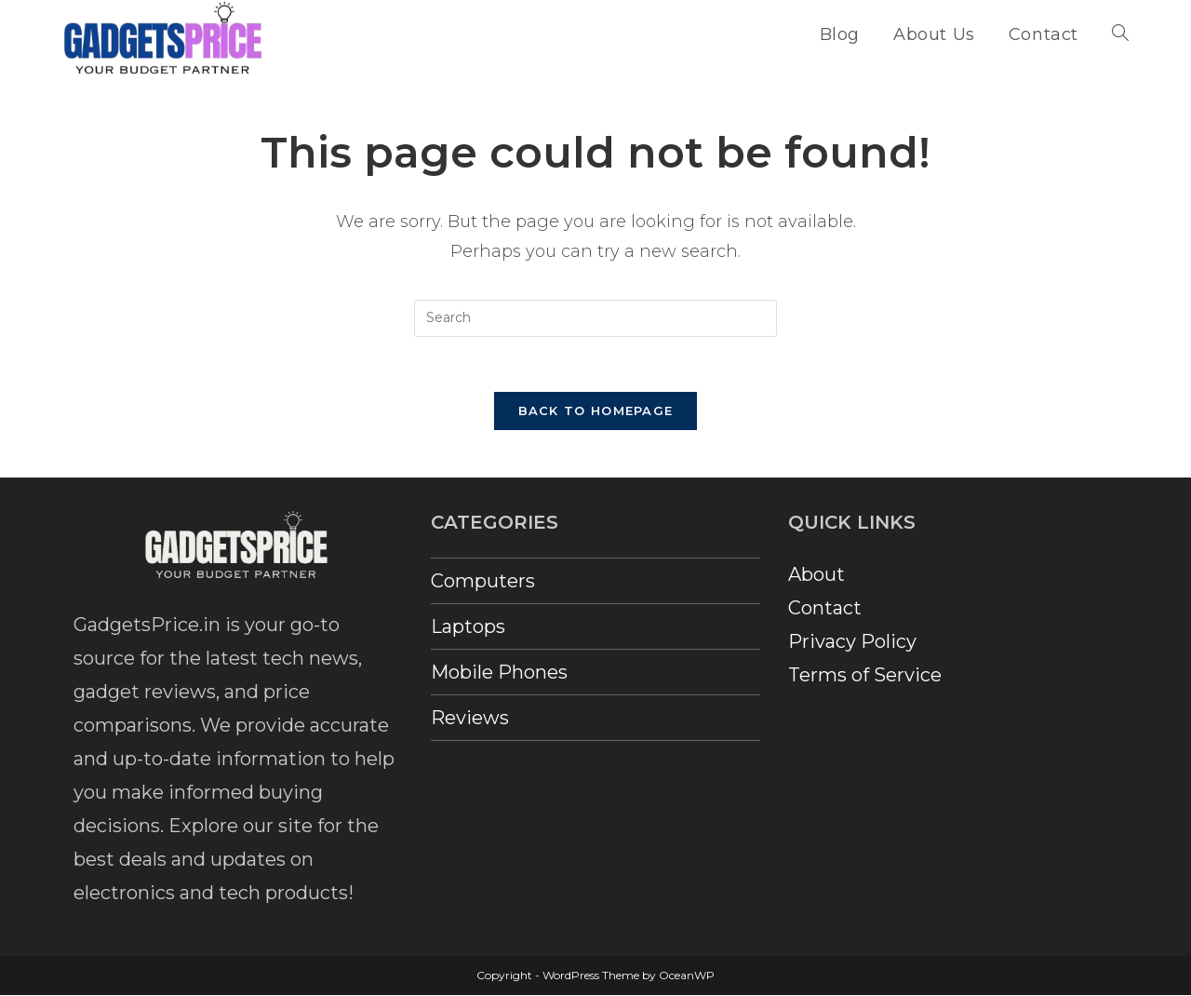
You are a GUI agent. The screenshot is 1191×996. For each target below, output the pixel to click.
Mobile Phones (499, 674)
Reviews (470, 719)
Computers (483, 583)
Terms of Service (865, 677)
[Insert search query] (595, 318)
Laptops (468, 628)
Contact (825, 610)
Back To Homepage (596, 412)
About (816, 576)
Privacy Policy (852, 643)
